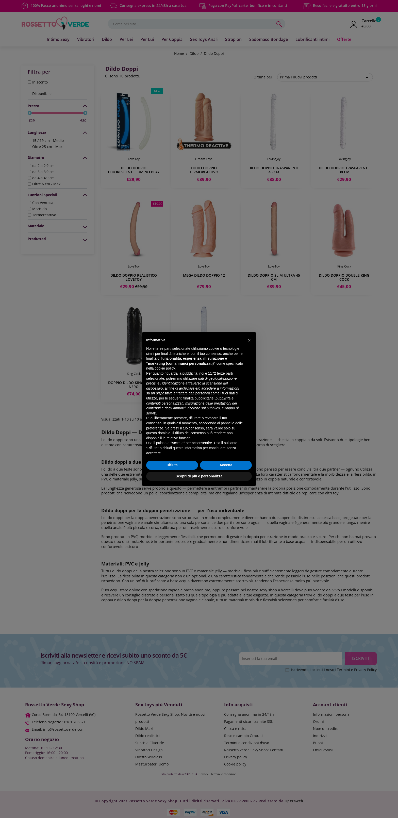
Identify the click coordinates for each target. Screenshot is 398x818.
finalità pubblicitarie (198, 398)
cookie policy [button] (165, 368)
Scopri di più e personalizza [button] (199, 476)
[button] (249, 340)
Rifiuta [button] (172, 465)
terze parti (225, 373)
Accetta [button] (226, 465)
